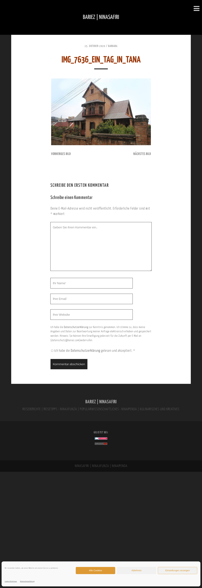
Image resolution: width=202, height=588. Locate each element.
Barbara (112, 46)
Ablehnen (136, 570)
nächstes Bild (142, 154)
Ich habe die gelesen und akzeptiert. (93, 351)
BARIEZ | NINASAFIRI (101, 402)
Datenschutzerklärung (27, 581)
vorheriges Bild (61, 154)
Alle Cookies (95, 570)
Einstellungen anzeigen (177, 570)
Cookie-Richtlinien (11, 581)
